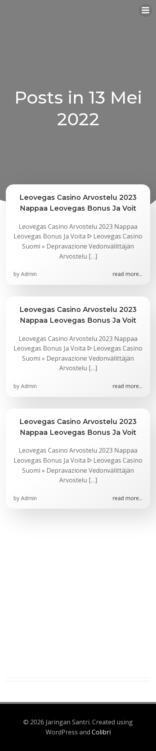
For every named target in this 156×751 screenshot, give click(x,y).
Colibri (101, 732)
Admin (29, 274)
